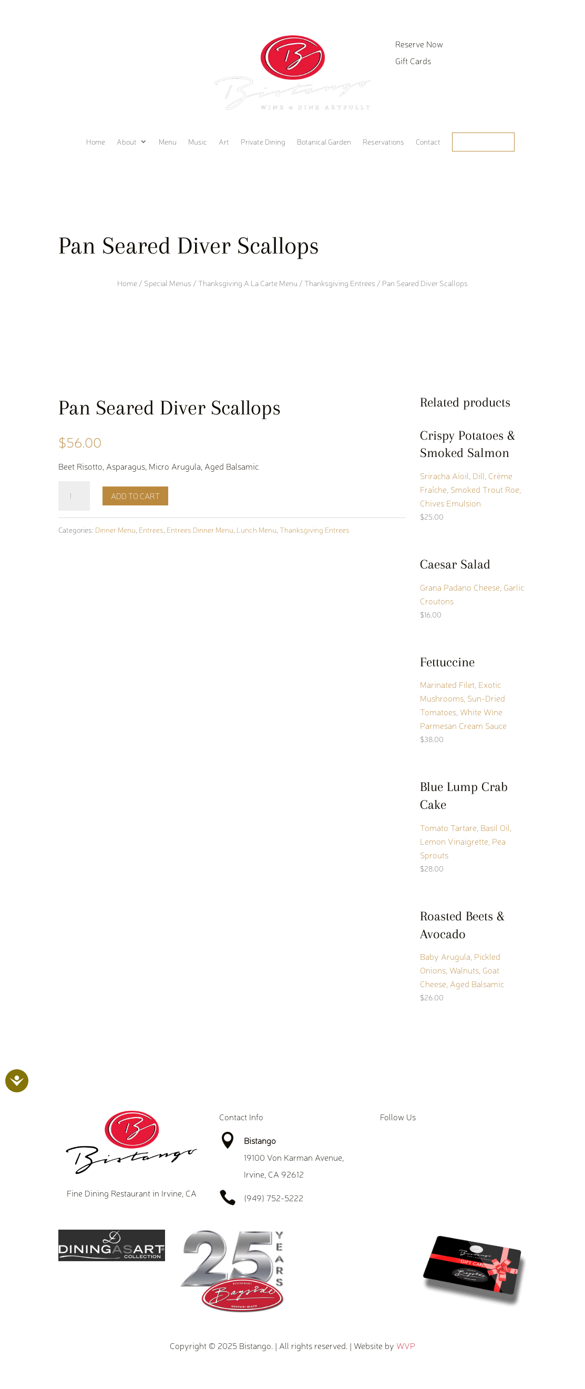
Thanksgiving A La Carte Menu (247, 283)
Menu (168, 142)
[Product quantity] (74, 496)
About (127, 142)
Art (224, 142)
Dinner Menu (115, 529)
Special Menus (167, 283)
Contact (428, 142)
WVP (405, 1345)
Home (95, 142)
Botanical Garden (324, 142)
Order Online (483, 142)
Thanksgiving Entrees (339, 283)
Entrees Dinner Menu (200, 529)
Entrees (151, 529)
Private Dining (263, 142)
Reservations (383, 142)
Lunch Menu (256, 529)
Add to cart (135, 495)
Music (197, 142)
